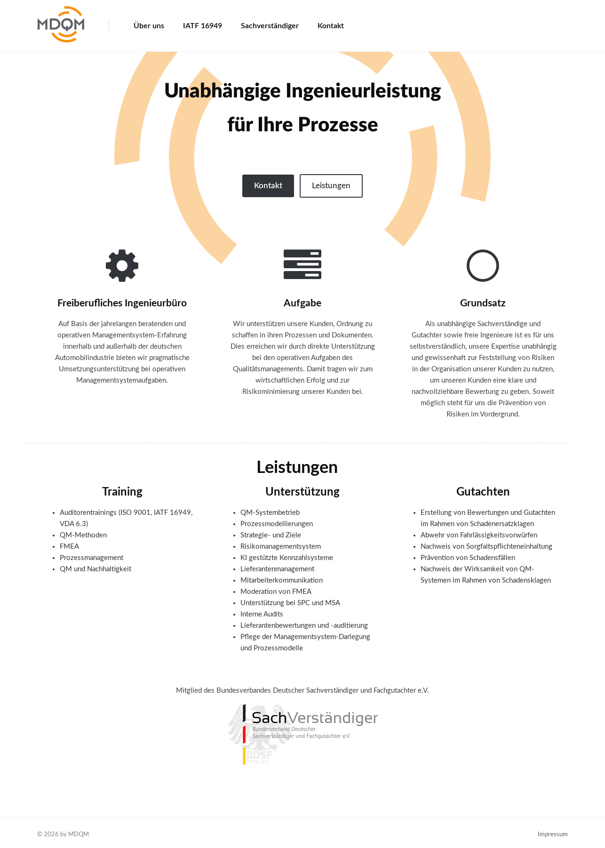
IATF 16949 (202, 26)
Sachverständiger (270, 26)
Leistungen (331, 186)
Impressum (553, 835)
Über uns (149, 26)
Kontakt (331, 26)
